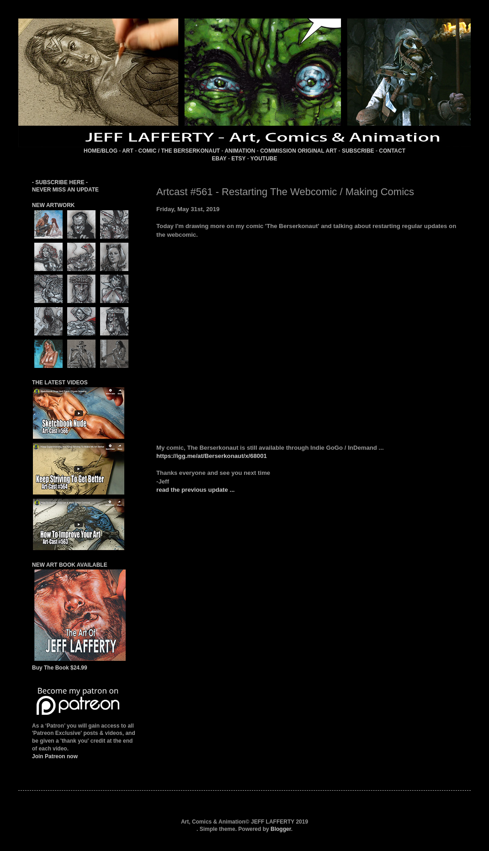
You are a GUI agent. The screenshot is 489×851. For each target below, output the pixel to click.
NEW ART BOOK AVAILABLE (69, 565)
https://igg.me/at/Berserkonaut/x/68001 (211, 455)
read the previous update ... (195, 489)
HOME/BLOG (100, 151)
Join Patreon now (55, 756)
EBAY (219, 158)
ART (127, 151)
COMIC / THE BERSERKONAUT (179, 151)
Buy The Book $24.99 (59, 668)
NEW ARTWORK (53, 205)
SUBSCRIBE (358, 151)
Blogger (281, 829)
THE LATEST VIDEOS (60, 382)
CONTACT (392, 151)
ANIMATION (239, 151)
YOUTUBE (263, 158)
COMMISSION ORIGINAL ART (298, 151)
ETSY (238, 158)
